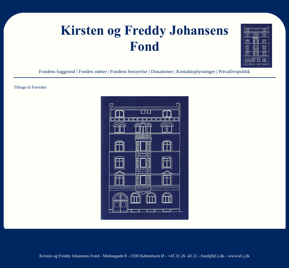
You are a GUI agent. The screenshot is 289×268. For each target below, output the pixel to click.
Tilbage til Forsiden (30, 87)
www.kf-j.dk (238, 255)
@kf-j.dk (216, 255)
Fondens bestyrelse (129, 71)
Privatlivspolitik (234, 71)
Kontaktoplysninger (196, 71)
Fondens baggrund (57, 71)
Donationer (162, 71)
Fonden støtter (93, 71)
